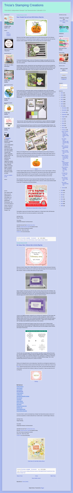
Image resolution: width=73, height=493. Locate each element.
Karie (36, 169)
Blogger (42, 488)
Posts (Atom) (25, 481)
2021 (62, 101)
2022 (62, 99)
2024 (62, 95)
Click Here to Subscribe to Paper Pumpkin (36, 208)
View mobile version (36, 478)
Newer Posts (19, 476)
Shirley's (18, 366)
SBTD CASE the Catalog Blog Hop (65, 147)
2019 (62, 106)
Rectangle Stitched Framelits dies (45, 471)
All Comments (63, 87)
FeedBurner (63, 79)
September (64, 114)
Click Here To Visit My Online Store (36, 461)
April (63, 125)
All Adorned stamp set (34, 471)
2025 (62, 92)
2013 (62, 197)
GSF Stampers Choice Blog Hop (65, 179)
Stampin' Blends (44, 240)
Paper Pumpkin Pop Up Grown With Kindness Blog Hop (30, 17)
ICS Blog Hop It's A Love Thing (64, 174)
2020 (62, 103)
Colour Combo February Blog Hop (65, 152)
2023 (62, 97)
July (63, 118)
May (63, 123)
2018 (62, 190)
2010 (62, 203)
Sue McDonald (20, 391)
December (64, 108)
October (64, 112)
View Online (62, 21)
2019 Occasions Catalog (24, 471)
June (63, 121)
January (63, 187)
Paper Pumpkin (38, 240)
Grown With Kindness (30, 240)
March (63, 127)
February (64, 129)
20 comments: (34, 469)
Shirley (36, 381)
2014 (62, 194)
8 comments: (33, 238)
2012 (62, 199)
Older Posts (53, 476)
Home (36, 476)
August (63, 116)
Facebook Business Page (25, 226)
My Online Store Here (30, 225)
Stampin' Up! (22, 472)
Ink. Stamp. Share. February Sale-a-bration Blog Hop (29, 245)
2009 (62, 205)
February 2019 (23, 240)
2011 (62, 201)
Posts (61, 85)
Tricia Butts (8, 138)
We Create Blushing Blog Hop (65, 184)
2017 (62, 192)
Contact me (19, 231)
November (64, 110)
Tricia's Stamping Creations (23, 5)
